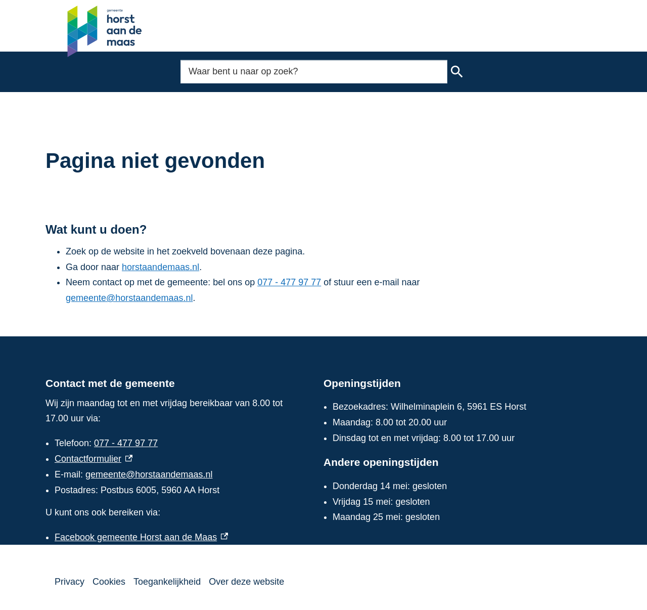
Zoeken (456, 72)
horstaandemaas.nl (160, 267)
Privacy (69, 582)
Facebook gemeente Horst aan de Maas (141, 537)
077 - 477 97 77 (289, 282)
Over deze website (246, 582)
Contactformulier (93, 459)
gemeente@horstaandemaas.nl (129, 298)
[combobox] (314, 71)
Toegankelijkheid (167, 582)
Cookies (109, 582)
